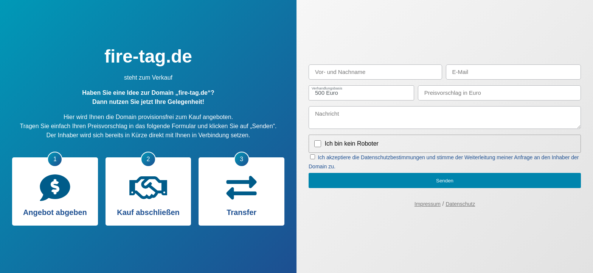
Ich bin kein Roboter (352, 143)
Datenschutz (460, 204)
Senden (444, 181)
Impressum (427, 204)
